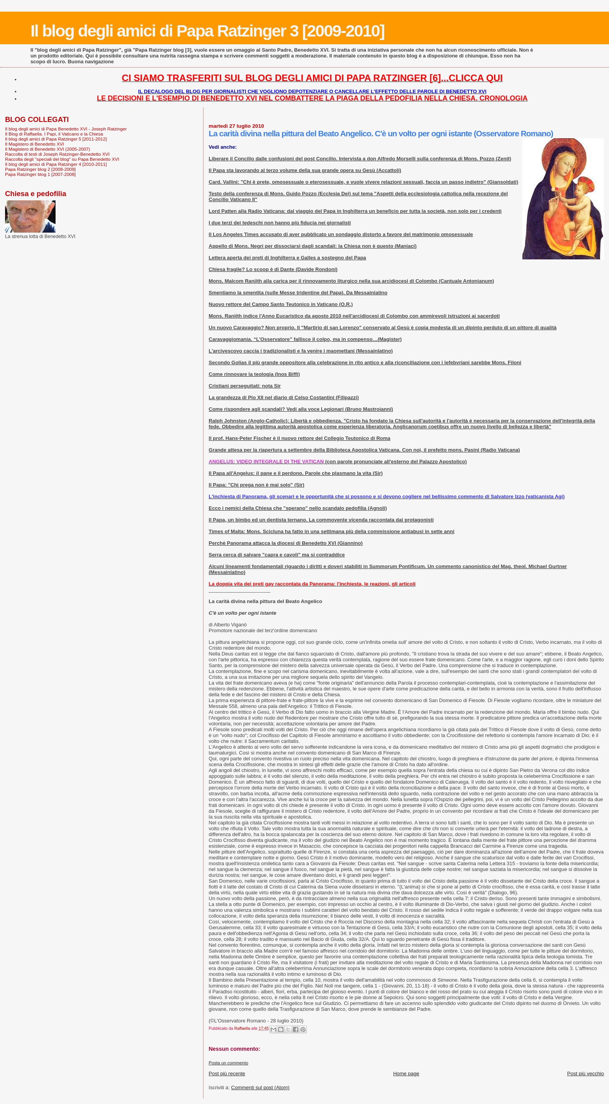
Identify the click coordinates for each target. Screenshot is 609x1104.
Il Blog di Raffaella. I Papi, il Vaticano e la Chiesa (54, 133)
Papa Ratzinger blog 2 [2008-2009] (40, 169)
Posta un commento (228, 1063)
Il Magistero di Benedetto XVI (34, 143)
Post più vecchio (585, 1073)
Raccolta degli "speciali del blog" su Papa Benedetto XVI (62, 159)
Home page (406, 1073)
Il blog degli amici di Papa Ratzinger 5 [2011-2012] (56, 138)
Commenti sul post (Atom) (260, 1087)
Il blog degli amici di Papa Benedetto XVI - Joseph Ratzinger (66, 128)
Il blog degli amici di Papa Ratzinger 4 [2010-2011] (56, 164)
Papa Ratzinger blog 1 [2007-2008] (40, 174)
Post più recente (227, 1073)
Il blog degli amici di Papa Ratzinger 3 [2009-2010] (207, 30)
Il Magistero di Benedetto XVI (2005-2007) (47, 148)
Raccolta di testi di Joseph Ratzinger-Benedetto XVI (57, 153)
